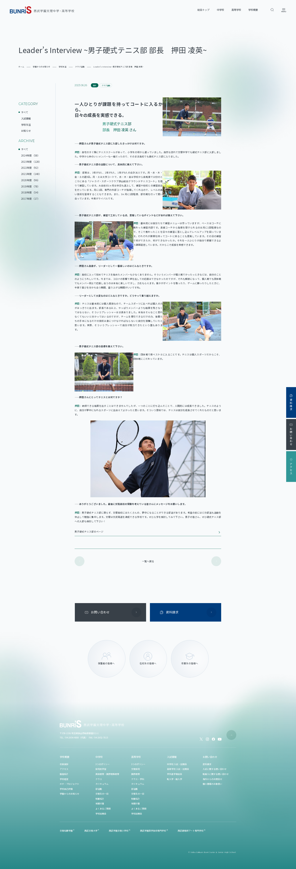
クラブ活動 (106, 85)
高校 (94, 85)
